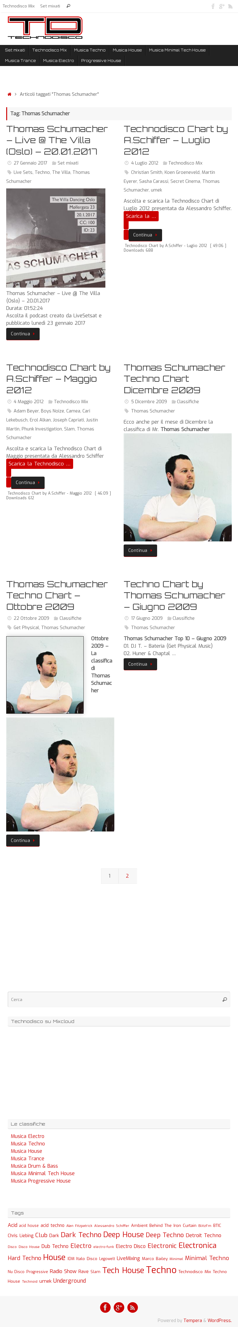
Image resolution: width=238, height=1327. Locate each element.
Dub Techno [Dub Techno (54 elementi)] (55, 1246)
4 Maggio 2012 (29, 402)
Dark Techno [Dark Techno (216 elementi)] (81, 1234)
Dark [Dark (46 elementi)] (54, 1235)
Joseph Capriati (68, 420)
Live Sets (23, 172)
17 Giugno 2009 (147, 618)
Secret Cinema (185, 181)
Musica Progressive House (41, 1181)
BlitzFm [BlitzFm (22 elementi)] (204, 1225)
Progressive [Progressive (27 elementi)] (37, 1271)
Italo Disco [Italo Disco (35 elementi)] (86, 1258)
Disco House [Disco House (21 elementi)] (29, 1247)
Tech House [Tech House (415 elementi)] (123, 1270)
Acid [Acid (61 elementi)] (12, 1225)
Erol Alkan (40, 420)
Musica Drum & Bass (34, 1166)
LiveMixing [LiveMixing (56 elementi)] (128, 1258)
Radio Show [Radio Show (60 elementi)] (63, 1271)
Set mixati (50, 6)
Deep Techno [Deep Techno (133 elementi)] (165, 1235)
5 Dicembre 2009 (149, 402)
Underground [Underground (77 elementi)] (69, 1281)
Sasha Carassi (153, 181)
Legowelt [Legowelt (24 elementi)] (107, 1258)
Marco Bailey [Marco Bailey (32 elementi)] (155, 1258)
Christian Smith (146, 172)
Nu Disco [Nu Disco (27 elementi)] (16, 1271)
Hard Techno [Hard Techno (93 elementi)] (24, 1258)
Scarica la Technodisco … (40, 463)
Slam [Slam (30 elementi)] (95, 1271)
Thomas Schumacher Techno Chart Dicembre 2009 (174, 378)
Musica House (26, 1151)
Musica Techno (28, 1143)
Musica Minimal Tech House (43, 1173)
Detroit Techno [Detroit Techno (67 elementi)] (203, 1235)
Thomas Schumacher (153, 411)
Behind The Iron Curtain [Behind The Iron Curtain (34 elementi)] (172, 1225)
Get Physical (26, 628)
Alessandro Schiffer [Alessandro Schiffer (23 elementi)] (111, 1225)
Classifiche (188, 402)
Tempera (192, 1321)
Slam (69, 429)
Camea (73, 411)
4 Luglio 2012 (144, 163)
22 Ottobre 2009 (31, 618)
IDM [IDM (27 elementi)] (71, 1258)
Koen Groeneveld (182, 172)
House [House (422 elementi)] (54, 1257)
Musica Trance (27, 1158)
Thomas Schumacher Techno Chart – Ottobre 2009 (57, 595)
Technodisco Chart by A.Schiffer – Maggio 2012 (58, 378)
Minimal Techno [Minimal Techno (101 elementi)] (207, 1258)
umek (156, 190)
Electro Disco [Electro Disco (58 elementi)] (131, 1246)
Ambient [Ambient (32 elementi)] (139, 1225)
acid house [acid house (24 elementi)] (29, 1225)
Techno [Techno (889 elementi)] (161, 1270)
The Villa (61, 172)
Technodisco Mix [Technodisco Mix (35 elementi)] (194, 1271)
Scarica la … (141, 216)
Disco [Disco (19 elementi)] (12, 1247)
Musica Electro (27, 1136)
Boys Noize (52, 411)
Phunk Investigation (42, 429)
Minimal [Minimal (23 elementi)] (176, 1258)
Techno (42, 172)
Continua (24, 334)
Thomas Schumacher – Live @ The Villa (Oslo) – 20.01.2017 (57, 140)
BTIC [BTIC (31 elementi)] (217, 1225)
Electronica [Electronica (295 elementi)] (197, 1245)
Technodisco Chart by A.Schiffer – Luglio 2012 (176, 140)
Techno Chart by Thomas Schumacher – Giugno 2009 (174, 595)
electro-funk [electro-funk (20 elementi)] (103, 1247)
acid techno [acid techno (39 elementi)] (52, 1225)
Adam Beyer (26, 411)
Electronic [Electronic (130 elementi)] (162, 1246)
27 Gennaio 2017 (30, 163)
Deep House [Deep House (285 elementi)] (123, 1235)
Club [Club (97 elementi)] (41, 1235)
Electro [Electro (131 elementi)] (80, 1246)
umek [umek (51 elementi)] (45, 1281)
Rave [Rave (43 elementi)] (83, 1271)
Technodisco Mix (19, 6)
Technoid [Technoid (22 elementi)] (29, 1281)
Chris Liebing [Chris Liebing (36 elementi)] (20, 1235)
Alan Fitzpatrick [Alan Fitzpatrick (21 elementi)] (79, 1225)
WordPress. (220, 1321)
